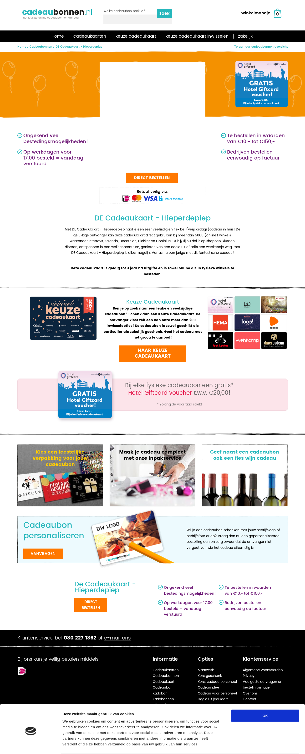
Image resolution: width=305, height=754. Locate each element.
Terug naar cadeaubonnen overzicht (261, 47)
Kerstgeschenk (210, 676)
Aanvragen (43, 553)
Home (57, 36)
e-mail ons (117, 638)
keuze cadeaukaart (136, 36)
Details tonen (257, 745)
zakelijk (245, 36)
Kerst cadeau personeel (217, 681)
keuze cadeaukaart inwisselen (197, 36)
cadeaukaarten (89, 36)
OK (265, 697)
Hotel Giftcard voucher (160, 393)
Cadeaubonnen (166, 676)
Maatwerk (206, 670)
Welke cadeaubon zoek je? (124, 11)
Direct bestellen (152, 178)
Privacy (248, 676)
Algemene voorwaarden (263, 670)
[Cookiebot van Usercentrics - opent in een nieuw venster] (31, 744)
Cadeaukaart (163, 681)
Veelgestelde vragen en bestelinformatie (262, 684)
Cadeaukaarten (166, 670)
